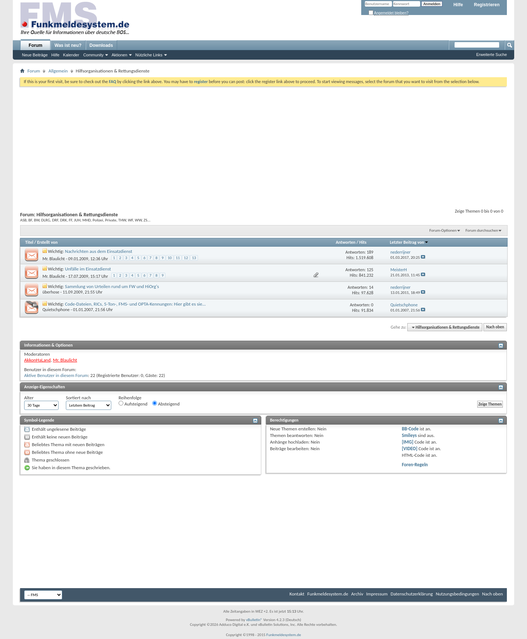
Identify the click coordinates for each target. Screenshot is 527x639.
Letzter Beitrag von (409, 242)
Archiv (357, 594)
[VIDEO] (410, 448)
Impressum (377, 594)
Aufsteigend (133, 404)
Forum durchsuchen (482, 230)
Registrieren (487, 4)
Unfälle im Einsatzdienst (88, 269)
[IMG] (408, 442)
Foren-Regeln (415, 464)
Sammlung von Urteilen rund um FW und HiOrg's (112, 286)
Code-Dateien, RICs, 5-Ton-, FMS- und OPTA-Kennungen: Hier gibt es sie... (135, 304)
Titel (29, 242)
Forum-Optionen (442, 230)
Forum (35, 45)
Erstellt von (47, 242)
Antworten (345, 242)
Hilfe (458, 4)
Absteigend (166, 404)
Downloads (101, 45)
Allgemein (58, 71)
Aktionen (119, 55)
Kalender (71, 55)
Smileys (409, 435)
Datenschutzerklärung (411, 594)
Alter (29, 397)
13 (194, 257)
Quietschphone (56, 309)
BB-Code (410, 428)
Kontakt (296, 594)
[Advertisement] (263, 141)
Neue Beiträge (35, 55)
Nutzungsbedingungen (457, 594)
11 (178, 257)
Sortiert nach (78, 397)
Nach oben (495, 327)
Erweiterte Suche (491, 54)
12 (186, 257)
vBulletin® (254, 619)
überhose (50, 292)
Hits (362, 242)
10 (170, 257)
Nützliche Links (148, 55)
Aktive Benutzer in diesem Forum (56, 375)
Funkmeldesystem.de (327, 594)
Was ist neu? (68, 45)
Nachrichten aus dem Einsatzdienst (98, 251)
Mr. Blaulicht (53, 258)
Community (93, 55)
